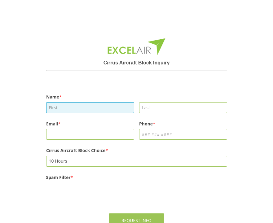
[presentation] (93, 195)
